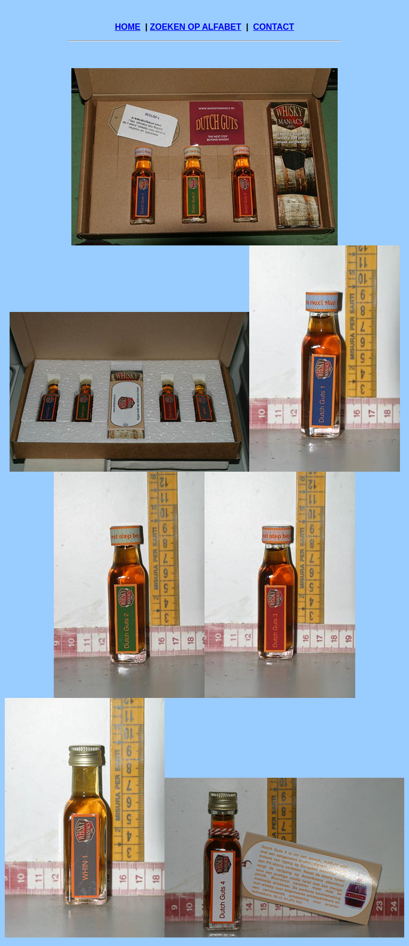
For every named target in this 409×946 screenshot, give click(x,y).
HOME (128, 26)
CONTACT (273, 26)
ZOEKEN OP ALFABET (195, 26)
